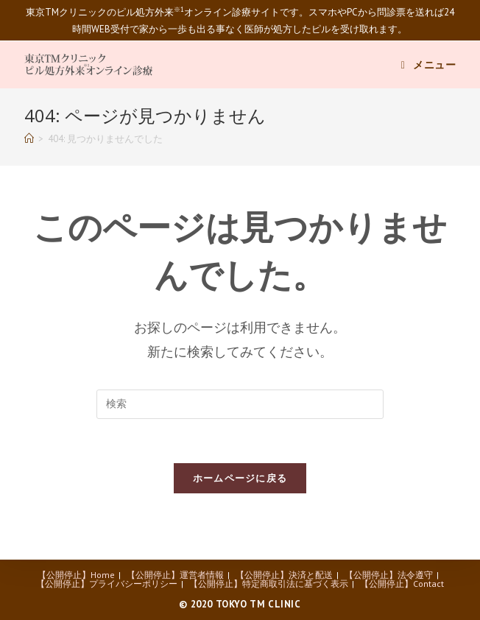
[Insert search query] (240, 404)
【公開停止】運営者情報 (175, 574)
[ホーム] (29, 139)
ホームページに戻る (240, 478)
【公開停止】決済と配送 (284, 574)
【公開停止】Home (76, 574)
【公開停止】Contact (402, 583)
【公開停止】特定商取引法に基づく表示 (268, 583)
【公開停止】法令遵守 (389, 574)
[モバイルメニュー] (428, 64)
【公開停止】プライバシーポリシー (106, 583)
